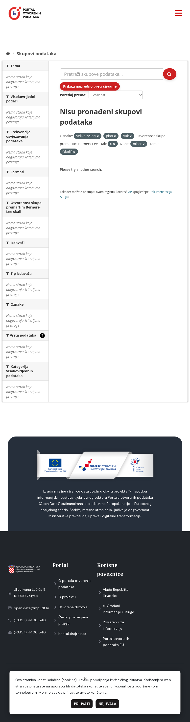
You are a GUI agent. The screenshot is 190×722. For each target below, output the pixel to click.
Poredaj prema (72, 95)
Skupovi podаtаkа (36, 54)
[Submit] (169, 74)
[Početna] (8, 54)
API (130, 192)
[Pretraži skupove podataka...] (111, 74)
